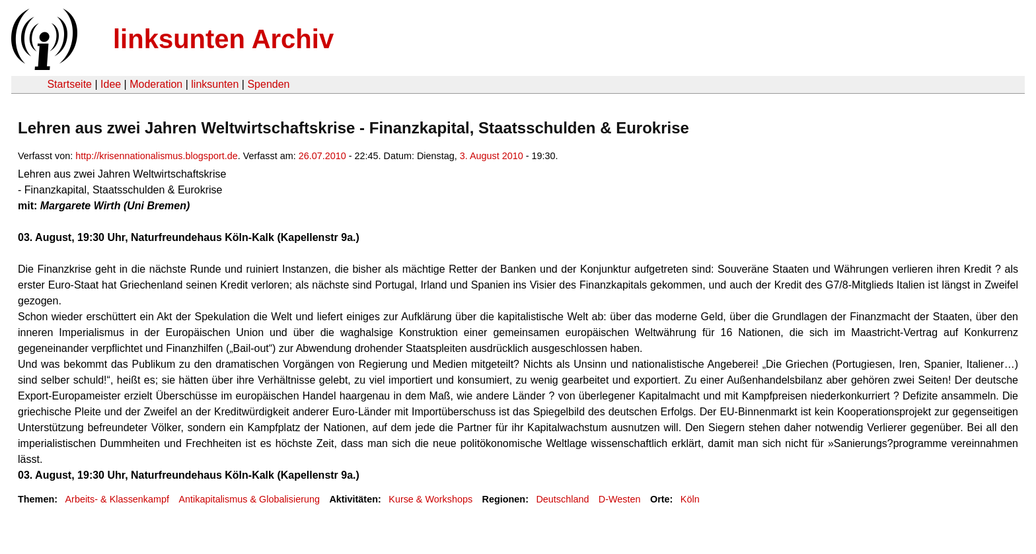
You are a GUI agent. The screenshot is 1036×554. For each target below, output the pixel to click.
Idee (110, 84)
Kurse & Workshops (430, 499)
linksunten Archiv (223, 38)
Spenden (268, 84)
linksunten (215, 84)
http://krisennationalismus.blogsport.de (156, 156)
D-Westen (620, 499)
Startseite (69, 84)
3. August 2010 (491, 156)
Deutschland (562, 499)
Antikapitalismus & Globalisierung (249, 499)
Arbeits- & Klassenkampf (117, 499)
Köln (690, 499)
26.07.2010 (322, 156)
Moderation (156, 84)
